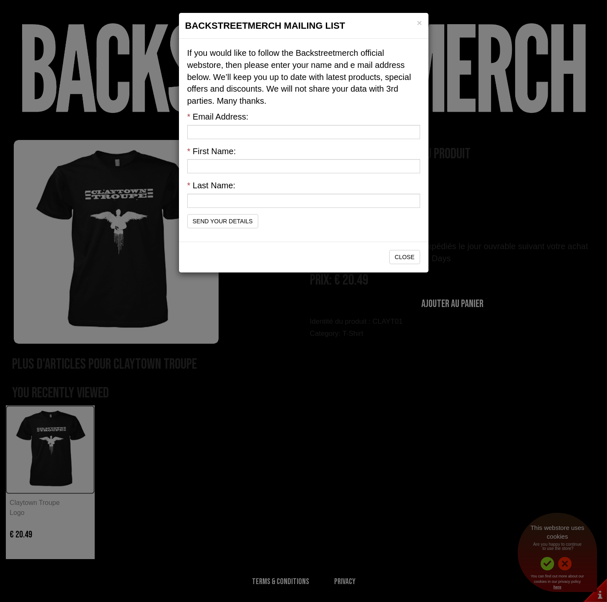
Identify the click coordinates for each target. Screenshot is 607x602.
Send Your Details (223, 221)
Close (404, 257)
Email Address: (218, 116)
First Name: (211, 151)
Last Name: (211, 185)
